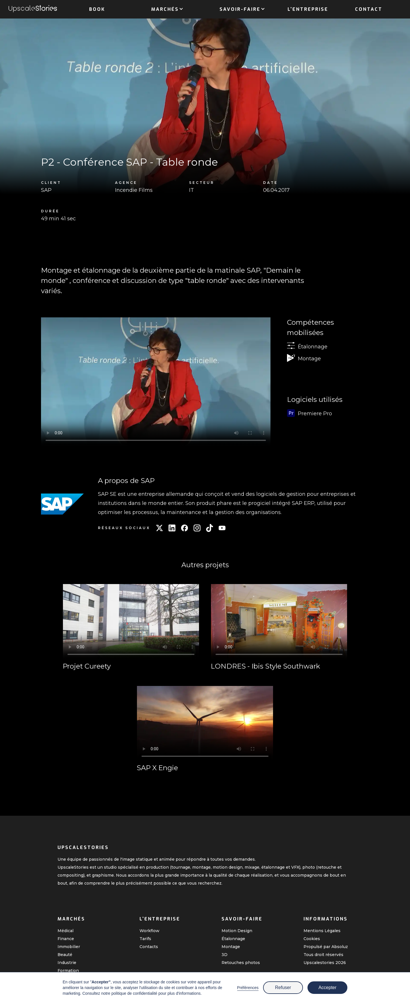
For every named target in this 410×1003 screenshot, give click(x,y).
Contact (368, 9)
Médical (65, 930)
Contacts (149, 946)
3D (224, 954)
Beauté (65, 954)
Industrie (67, 962)
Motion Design (237, 930)
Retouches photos (241, 962)
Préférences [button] (248, 987)
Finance (66, 938)
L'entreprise (308, 9)
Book (97, 9)
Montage (231, 946)
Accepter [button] (327, 987)
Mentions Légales (322, 930)
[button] (165, 8)
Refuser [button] (283, 987)
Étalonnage (233, 938)
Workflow (149, 930)
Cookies (312, 938)
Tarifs (145, 938)
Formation (68, 970)
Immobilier (69, 946)
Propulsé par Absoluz (326, 946)
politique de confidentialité (134, 993)
